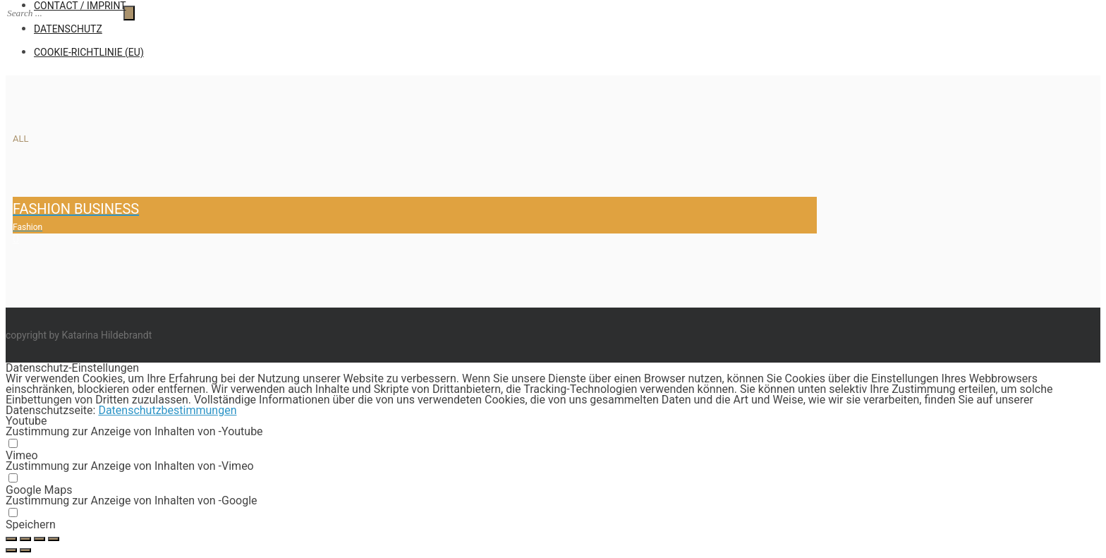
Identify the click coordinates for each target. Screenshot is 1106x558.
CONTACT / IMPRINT (80, 5)
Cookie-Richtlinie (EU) (89, 52)
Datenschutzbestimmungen (167, 410)
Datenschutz (68, 29)
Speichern (31, 524)
